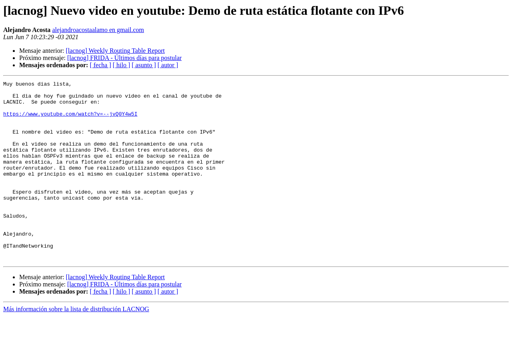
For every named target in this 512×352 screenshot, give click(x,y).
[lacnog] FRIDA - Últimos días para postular (124, 57)
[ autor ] (168, 65)
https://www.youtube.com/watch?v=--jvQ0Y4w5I (70, 120)
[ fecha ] (100, 65)
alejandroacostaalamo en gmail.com (98, 29)
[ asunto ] (144, 65)
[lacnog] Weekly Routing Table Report (115, 50)
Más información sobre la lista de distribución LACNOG (76, 345)
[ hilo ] (121, 65)
